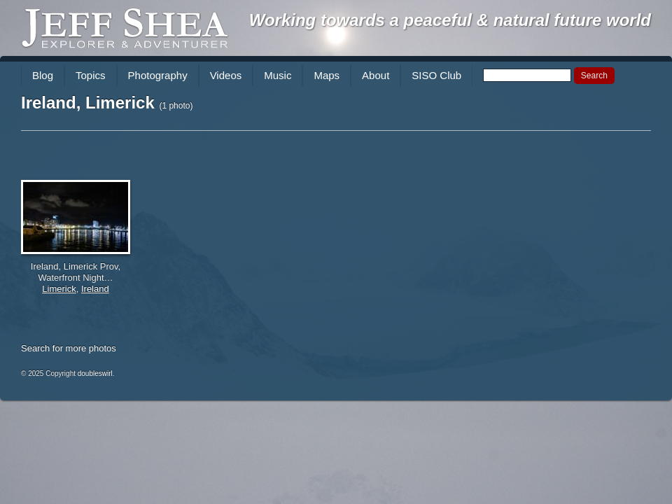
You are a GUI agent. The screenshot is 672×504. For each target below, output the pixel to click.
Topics (91, 75)
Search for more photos (68, 348)
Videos (226, 75)
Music (277, 75)
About (375, 75)
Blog (42, 75)
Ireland (95, 289)
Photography (158, 75)
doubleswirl (95, 373)
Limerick (59, 289)
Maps (327, 75)
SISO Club (436, 75)
